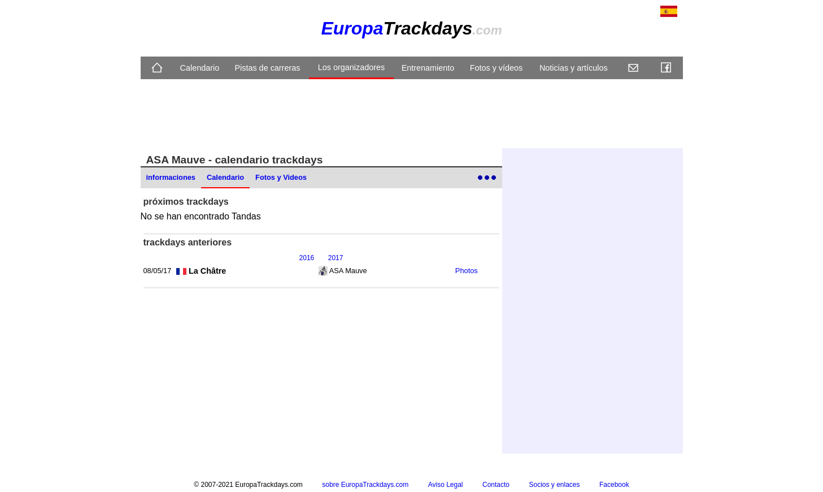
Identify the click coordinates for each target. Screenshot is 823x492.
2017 (335, 258)
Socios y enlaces (554, 485)
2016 (307, 258)
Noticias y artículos (573, 67)
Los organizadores (351, 67)
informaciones (170, 177)
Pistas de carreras (267, 67)
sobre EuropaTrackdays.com (365, 485)
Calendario (200, 67)
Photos (466, 270)
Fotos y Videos (281, 177)
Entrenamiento (428, 67)
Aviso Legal (445, 485)
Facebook (614, 485)
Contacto (496, 485)
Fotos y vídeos (496, 67)
